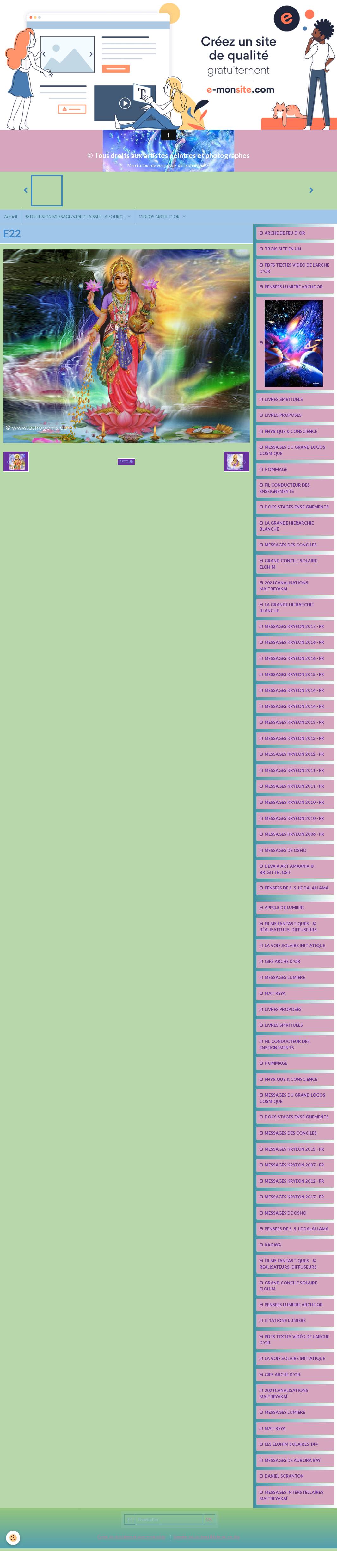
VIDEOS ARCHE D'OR (163, 218)
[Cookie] (13, 1538)
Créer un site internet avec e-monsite (131, 1539)
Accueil (11, 218)
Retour (126, 464)
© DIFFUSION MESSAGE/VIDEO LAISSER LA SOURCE (78, 218)
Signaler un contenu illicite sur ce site (206, 1539)
